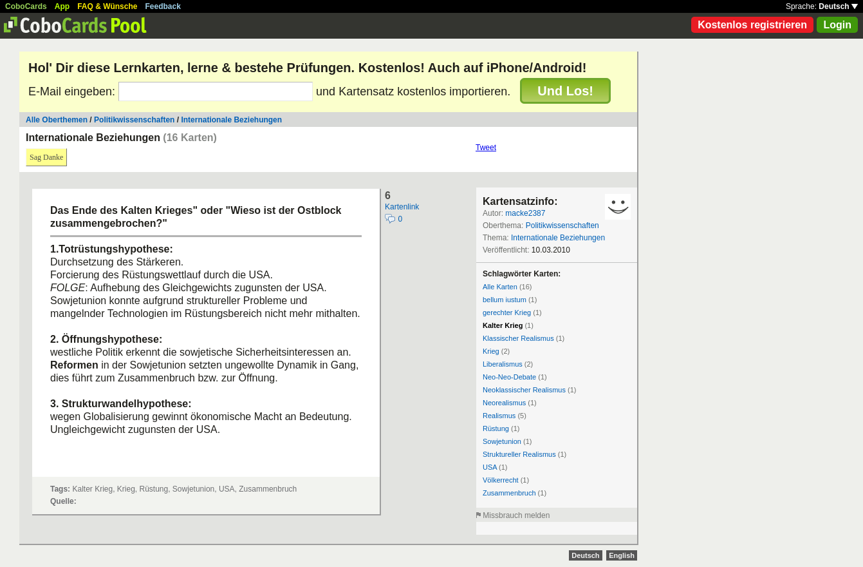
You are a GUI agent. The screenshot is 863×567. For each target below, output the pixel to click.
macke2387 (525, 213)
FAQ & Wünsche (107, 6)
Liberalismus (503, 364)
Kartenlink (402, 206)
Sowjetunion (502, 441)
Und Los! (565, 91)
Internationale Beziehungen (231, 119)
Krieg (491, 351)
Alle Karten (500, 287)
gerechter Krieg (507, 312)
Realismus (499, 415)
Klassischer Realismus (518, 338)
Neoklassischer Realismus (524, 390)
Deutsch (838, 6)
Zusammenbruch (509, 493)
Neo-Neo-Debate (509, 377)
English (622, 555)
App (62, 6)
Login (837, 24)
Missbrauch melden (516, 515)
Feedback (163, 6)
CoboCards (26, 6)
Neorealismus (504, 403)
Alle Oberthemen (57, 119)
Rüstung (496, 428)
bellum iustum (504, 299)
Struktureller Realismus (519, 454)
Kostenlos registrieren (752, 24)
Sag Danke (46, 157)
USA (490, 467)
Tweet (486, 147)
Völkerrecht (501, 480)
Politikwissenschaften (134, 119)
